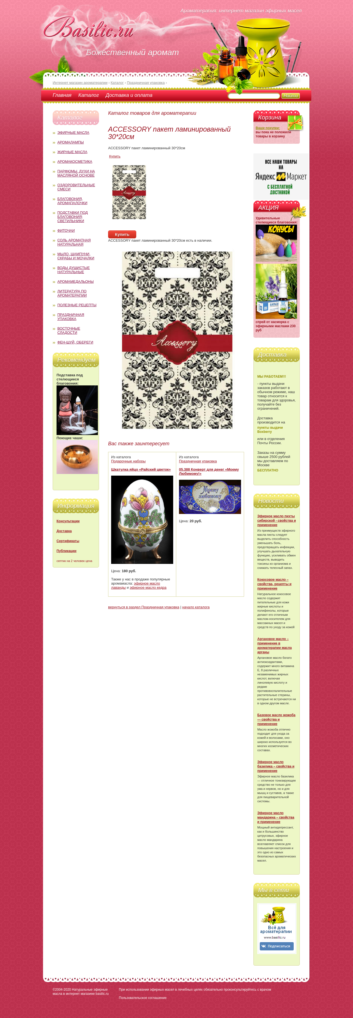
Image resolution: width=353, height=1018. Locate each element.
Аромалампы (70, 142)
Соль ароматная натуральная (74, 242)
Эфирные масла (73, 132)
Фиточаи (66, 230)
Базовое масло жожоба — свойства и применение (276, 719)
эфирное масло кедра (148, 587)
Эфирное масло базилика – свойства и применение (275, 766)
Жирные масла (72, 152)
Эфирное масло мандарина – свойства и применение (275, 817)
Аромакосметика (74, 161)
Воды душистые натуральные (73, 270)
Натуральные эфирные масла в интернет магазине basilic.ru (81, 992)
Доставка (64, 531)
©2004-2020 (62, 990)
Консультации (68, 521)
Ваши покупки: (268, 128)
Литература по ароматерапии (72, 293)
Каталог (88, 95)
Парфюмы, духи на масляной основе (76, 173)
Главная (62, 95)
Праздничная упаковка (70, 317)
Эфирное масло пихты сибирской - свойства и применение (276, 520)
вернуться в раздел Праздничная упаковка (143, 607)
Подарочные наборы (128, 461)
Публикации (66, 551)
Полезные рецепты (77, 305)
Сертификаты (68, 541)
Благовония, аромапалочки (72, 201)
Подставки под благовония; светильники (72, 216)
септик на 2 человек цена (74, 561)
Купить (115, 156)
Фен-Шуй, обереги (75, 342)
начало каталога (196, 607)
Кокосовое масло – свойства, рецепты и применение (274, 584)
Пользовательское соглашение (143, 998)
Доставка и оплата (129, 95)
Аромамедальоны (75, 281)
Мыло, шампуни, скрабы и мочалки (75, 256)
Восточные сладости (68, 330)
